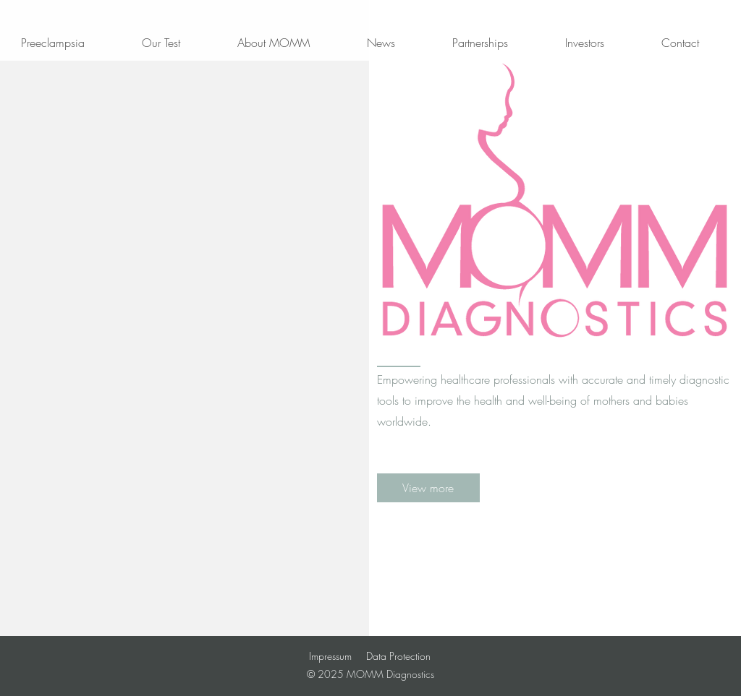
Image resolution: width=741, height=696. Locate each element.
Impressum (330, 656)
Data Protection (398, 656)
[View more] (428, 487)
